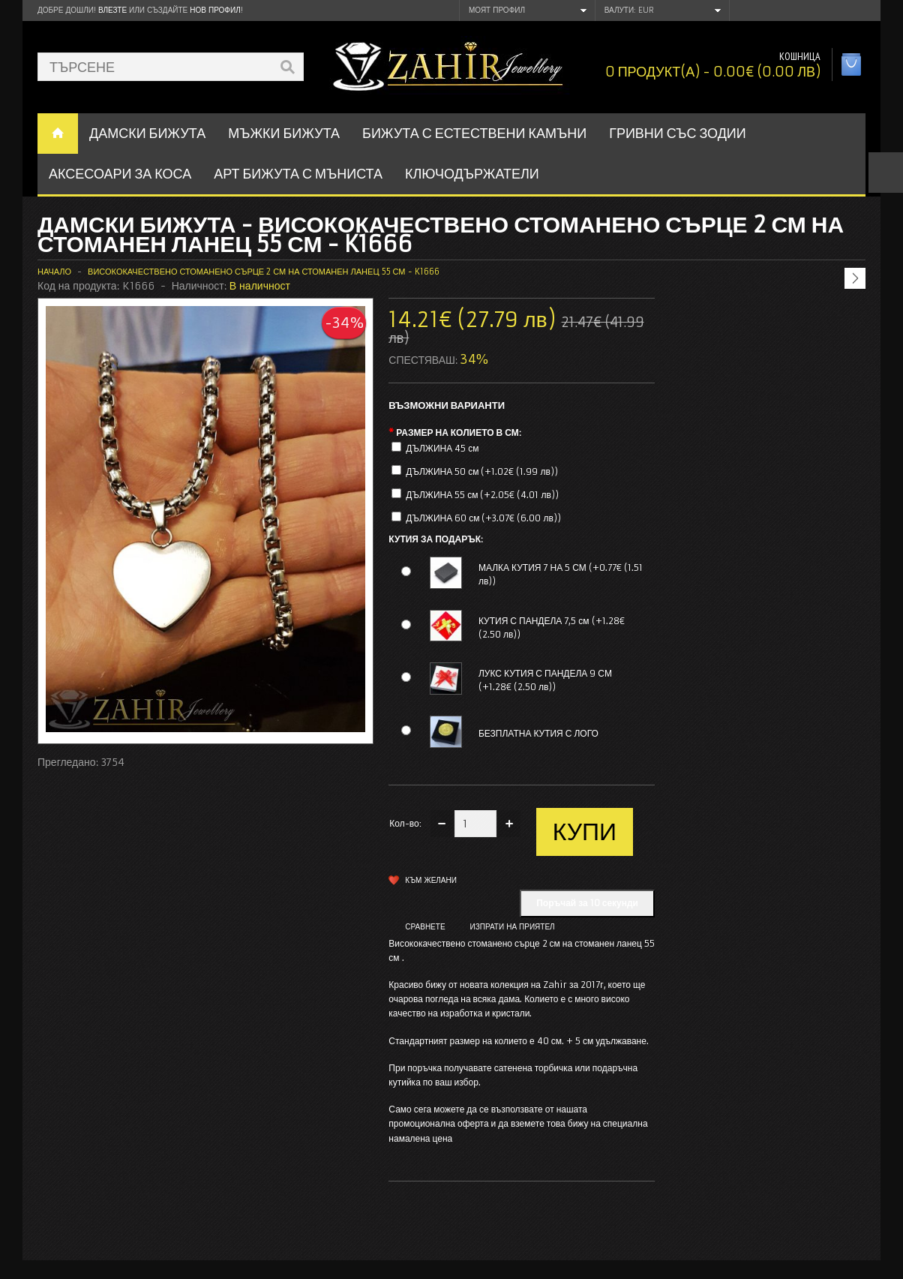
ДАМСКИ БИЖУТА (147, 133)
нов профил (215, 10)
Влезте (112, 10)
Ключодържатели (472, 173)
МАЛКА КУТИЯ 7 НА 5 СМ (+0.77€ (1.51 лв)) (560, 574)
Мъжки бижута (284, 133)
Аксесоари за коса (120, 173)
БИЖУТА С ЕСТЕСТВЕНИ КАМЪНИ (474, 133)
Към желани (431, 880)
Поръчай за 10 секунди (587, 902)
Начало (54, 271)
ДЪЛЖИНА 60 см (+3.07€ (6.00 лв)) (483, 518)
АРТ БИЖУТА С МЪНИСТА (298, 173)
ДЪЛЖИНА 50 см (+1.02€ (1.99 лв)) (482, 471)
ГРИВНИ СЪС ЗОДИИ (677, 133)
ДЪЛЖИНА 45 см (442, 448)
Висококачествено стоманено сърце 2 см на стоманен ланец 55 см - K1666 (263, 271)
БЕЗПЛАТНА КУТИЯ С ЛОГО (538, 733)
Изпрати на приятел (512, 927)
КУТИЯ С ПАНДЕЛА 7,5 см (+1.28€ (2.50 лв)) (551, 627)
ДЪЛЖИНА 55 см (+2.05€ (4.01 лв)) (482, 494)
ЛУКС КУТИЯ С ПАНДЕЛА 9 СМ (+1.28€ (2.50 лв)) (545, 680)
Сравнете (425, 927)
